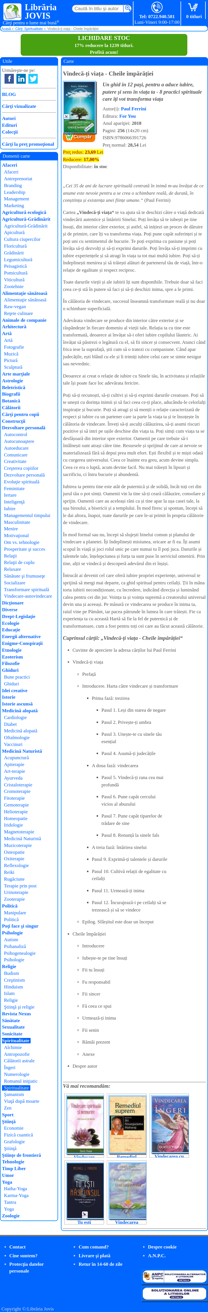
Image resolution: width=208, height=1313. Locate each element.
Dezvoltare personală (23, 427)
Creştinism (14, 980)
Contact (17, 1247)
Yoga (7, 1182)
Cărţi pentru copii (20, 414)
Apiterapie (14, 764)
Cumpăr (83, 137)
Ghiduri (10, 670)
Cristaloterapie (18, 785)
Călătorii (11, 407)
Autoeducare (16, 448)
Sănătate (11, 1020)
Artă (7, 333)
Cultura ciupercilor (22, 239)
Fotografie (14, 347)
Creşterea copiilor (21, 468)
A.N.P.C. (157, 1255)
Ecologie (10, 623)
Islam (9, 993)
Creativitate (15, 461)
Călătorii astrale (19, 1060)
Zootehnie (14, 286)
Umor (8, 1175)
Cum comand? (93, 1247)
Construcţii (13, 421)
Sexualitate (13, 1027)
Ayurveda (13, 778)
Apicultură (14, 232)
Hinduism (13, 987)
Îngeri (10, 1067)
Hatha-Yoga (15, 1188)
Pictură (11, 360)
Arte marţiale (16, 374)
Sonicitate (12, 1034)
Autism (11, 939)
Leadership (15, 192)
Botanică (11, 401)
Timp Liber (14, 1168)
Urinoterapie (16, 892)
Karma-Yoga (16, 1195)
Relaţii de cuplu (19, 562)
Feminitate (14, 488)
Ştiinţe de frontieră (21, 1155)
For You (127, 116)
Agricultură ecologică (24, 212)
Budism (11, 973)
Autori (9, 118)
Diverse (10, 609)
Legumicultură (18, 259)
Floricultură (15, 246)
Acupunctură (16, 757)
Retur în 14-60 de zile (100, 1264)
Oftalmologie (17, 737)
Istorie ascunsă (17, 704)
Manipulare (15, 912)
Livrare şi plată (94, 1255)
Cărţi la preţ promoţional (28, 144)
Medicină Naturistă (22, 751)
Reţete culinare (18, 313)
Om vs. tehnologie (21, 542)
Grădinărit (14, 253)
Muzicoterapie (18, 845)
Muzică (11, 354)
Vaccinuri (13, 744)
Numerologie (16, 1074)
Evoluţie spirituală (21, 481)
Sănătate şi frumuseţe (24, 576)
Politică (10, 906)
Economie (14, 1128)
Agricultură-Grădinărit (26, 219)
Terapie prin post (20, 886)
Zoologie (11, 1215)
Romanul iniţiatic (21, 1081)
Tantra (10, 1202)
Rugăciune (14, 879)
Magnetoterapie (19, 831)
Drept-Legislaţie (18, 616)
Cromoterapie (17, 791)
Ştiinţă (9, 1121)
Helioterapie (16, 811)
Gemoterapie (16, 805)
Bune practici (17, 677)
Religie (9, 966)
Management (16, 198)
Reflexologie (16, 865)
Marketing (14, 205)
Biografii (11, 394)
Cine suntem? (23, 1255)
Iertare (10, 495)
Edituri (9, 125)
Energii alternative (21, 636)
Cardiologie (15, 717)
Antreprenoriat (18, 178)
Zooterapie (14, 899)
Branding (13, 185)
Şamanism (14, 1094)
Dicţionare (13, 603)
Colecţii (10, 132)
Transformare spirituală (26, 589)
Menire (11, 528)
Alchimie (13, 1047)
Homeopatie (15, 818)
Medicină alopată (20, 710)
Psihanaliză (15, 946)
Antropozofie (17, 1054)
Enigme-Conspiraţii (22, 643)
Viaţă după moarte (21, 1101)
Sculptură (13, 367)
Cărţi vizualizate (19, 106)
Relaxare (12, 569)
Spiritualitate (15, 1040)
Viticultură (14, 279)
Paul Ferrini (133, 108)
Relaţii (10, 556)
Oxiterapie (14, 858)
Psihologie (12, 933)
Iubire (10, 508)
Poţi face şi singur (20, 926)
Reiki (9, 872)
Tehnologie (13, 1161)
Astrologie (12, 380)
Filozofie (11, 663)
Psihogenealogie (19, 953)
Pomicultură (15, 273)
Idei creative (14, 690)
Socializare (15, 582)
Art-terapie (14, 771)
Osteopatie (14, 852)
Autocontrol (15, 434)
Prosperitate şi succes (24, 549)
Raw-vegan (15, 306)
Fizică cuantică (18, 1135)
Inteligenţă (14, 502)
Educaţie (11, 629)
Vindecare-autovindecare (28, 596)
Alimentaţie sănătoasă (24, 293)
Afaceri (9, 165)
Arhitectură (14, 326)
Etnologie (12, 650)
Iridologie (13, 825)
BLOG (9, 94)
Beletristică (13, 387)
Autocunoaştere (19, 441)
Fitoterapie (14, 798)
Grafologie (14, 1141)
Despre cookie (162, 1247)
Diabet (10, 724)
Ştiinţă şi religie (19, 1007)
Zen (7, 1108)
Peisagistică (15, 266)
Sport (8, 1114)
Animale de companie (24, 320)
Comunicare (15, 455)
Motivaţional (16, 535)
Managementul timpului (27, 515)
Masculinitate (17, 522)
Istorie (8, 697)
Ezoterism (12, 657)
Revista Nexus (16, 1013)
